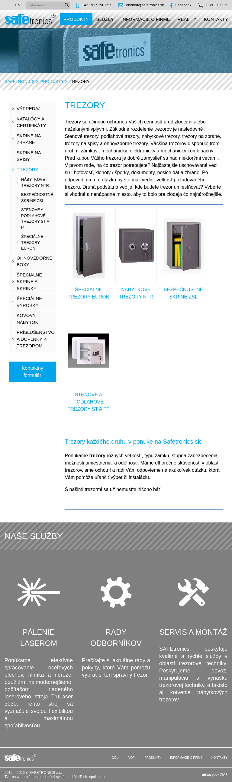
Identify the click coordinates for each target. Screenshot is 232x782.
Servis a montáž (193, 632)
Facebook (184, 5)
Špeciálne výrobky (29, 302)
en (18, 5)
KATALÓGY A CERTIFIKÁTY (31, 122)
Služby (105, 19)
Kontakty (216, 19)
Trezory (27, 169)
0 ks (209, 5)
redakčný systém (54, 777)
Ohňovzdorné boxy (34, 261)
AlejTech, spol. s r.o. (89, 777)
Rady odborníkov (115, 638)
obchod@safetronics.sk (145, 5)
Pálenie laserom (38, 638)
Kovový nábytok (27, 319)
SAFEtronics (20, 81)
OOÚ (115, 757)
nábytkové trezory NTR (35, 182)
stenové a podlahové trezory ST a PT (35, 218)
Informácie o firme (145, 19)
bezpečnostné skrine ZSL (37, 197)
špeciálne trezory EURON (32, 242)
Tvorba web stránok (20, 777)
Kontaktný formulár (32, 371)
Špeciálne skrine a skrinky (29, 281)
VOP (131, 757)
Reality (187, 19)
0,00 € (222, 5)
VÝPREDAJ (28, 108)
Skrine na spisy (29, 156)
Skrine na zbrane (29, 139)
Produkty (76, 19)
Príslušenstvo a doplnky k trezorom (36, 339)
